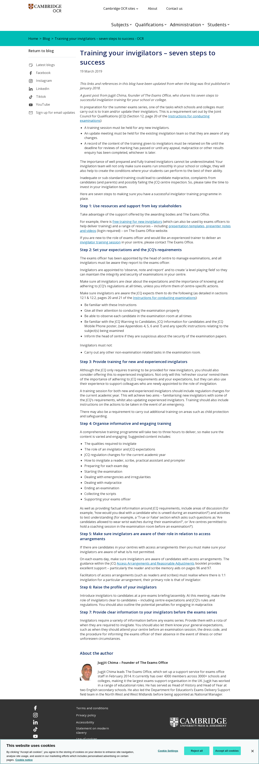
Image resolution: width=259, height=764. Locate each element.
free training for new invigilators (137, 221)
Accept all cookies (227, 750)
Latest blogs (45, 65)
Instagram (44, 80)
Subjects (120, 24)
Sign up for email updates (55, 112)
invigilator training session (100, 242)
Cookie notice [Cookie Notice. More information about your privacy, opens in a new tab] (24, 759)
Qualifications (149, 24)
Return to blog (41, 50)
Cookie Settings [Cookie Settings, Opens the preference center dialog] (168, 750)
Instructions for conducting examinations (164, 298)
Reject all (197, 750)
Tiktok (41, 96)
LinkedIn (42, 88)
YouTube (43, 104)
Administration (185, 24)
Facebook (43, 73)
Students (217, 24)
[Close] (252, 751)
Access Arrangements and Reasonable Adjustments (155, 563)
